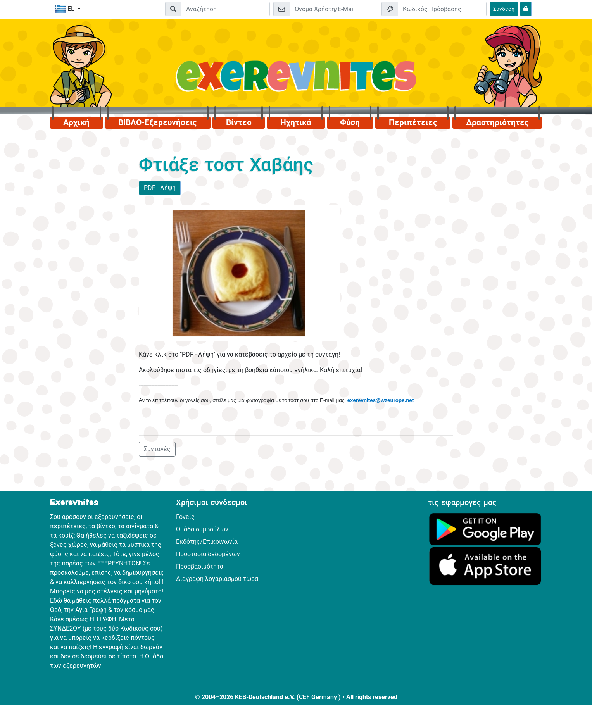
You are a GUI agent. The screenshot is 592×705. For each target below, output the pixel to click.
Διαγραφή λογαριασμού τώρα (217, 579)
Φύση (350, 122)
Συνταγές (157, 449)
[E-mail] (334, 9)
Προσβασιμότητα (199, 566)
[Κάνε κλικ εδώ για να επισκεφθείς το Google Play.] (485, 528)
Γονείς (185, 517)
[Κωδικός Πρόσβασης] (442, 9)
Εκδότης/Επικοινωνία (207, 541)
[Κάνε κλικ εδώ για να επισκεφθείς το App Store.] (485, 565)
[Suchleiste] (225, 9)
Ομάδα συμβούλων (202, 529)
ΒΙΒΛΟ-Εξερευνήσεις (157, 122)
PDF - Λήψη (160, 187)
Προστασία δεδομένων (208, 554)
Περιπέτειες (413, 122)
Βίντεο (239, 122)
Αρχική (76, 122)
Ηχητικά (295, 122)
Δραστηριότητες (497, 122)
